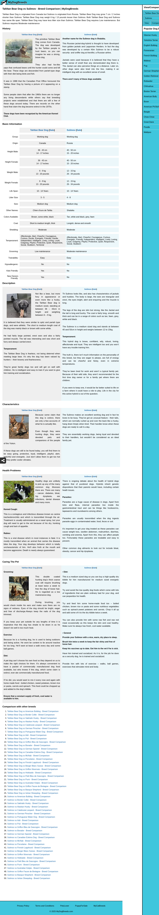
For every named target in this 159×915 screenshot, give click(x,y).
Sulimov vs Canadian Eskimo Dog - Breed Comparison (31, 837)
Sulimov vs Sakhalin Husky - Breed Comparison (28, 803)
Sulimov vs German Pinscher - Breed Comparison (28, 814)
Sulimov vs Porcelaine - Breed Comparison (25, 844)
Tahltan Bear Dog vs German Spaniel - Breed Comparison (32, 749)
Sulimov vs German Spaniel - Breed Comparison (28, 834)
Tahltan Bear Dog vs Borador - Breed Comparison (28, 745)
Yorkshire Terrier (131, 40)
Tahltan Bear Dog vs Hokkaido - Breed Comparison (29, 773)
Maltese (127, 61)
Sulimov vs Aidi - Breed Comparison (22, 820)
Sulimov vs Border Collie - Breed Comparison (27, 800)
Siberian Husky (130, 35)
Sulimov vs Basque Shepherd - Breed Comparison (29, 875)
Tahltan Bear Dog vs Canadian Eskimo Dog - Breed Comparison (35, 752)
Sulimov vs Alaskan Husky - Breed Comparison (27, 807)
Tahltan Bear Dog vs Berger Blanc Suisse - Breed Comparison (34, 766)
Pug (125, 66)
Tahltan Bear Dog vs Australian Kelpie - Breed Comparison (32, 783)
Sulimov (87, 34)
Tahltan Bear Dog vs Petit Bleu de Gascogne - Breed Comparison (35, 776)
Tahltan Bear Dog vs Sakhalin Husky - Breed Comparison (32, 718)
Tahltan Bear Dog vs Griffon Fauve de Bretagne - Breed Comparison (36, 786)
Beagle (127, 112)
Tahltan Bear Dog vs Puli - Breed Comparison (27, 739)
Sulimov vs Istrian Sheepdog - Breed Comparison (28, 878)
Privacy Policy (23, 906)
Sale (39, 34)
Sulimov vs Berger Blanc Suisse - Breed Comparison (30, 851)
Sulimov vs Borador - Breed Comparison (24, 831)
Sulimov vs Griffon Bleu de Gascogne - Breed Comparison (32, 827)
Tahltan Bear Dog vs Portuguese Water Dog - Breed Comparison (35, 732)
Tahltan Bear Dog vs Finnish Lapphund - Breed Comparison (33, 762)
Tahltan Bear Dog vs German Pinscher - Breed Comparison (33, 728)
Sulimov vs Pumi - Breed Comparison (23, 865)
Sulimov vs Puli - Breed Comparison (23, 824)
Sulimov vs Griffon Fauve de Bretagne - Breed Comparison (32, 871)
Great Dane (129, 122)
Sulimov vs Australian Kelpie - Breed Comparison (28, 868)
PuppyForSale (81, 906)
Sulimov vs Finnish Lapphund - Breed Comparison (29, 848)
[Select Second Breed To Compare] (141, 18)
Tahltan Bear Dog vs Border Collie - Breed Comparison (31, 715)
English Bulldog (130, 45)
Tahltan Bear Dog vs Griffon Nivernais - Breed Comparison (32, 769)
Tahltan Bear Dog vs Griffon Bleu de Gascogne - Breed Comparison (36, 742)
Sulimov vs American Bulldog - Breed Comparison (28, 796)
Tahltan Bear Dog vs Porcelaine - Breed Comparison (30, 759)
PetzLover (64, 906)
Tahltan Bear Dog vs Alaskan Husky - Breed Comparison (31, 722)
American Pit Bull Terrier (134, 107)
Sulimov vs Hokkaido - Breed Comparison (25, 858)
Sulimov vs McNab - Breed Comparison (24, 841)
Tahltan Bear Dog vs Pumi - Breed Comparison (27, 779)
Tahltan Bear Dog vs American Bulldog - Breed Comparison (33, 711)
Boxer (126, 102)
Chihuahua (128, 86)
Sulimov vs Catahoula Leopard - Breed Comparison (29, 810)
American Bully (130, 96)
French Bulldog (130, 56)
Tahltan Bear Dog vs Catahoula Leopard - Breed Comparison (33, 725)
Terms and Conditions (44, 906)
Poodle (127, 127)
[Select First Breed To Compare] (141, 13)
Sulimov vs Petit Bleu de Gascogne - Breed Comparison (31, 861)
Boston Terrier (130, 91)
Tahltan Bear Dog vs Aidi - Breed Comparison (27, 735)
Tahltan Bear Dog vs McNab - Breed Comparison (28, 756)
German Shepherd (132, 71)
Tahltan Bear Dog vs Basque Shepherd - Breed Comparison (33, 790)
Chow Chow (129, 117)
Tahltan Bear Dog (29, 34)
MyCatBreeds (99, 906)
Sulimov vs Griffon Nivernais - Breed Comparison (28, 854)
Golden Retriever (131, 76)
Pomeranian (129, 50)
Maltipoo (127, 132)
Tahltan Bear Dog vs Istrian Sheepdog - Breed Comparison (32, 793)
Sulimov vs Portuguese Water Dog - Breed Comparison (31, 817)
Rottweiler (128, 81)
